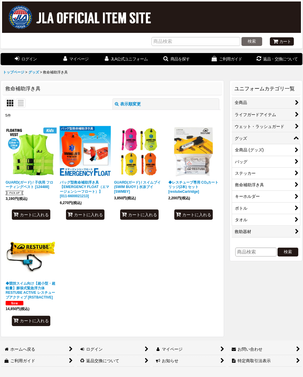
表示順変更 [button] (128, 104)
